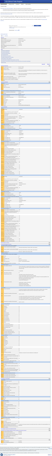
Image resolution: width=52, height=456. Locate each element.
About (22, 4)
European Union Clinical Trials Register (7, 8)
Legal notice (50, 448)
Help (51, 1)
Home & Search (4, 4)
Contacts (17, 4)
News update (28, 4)
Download (6, 35)
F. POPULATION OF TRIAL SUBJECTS (6, 58)
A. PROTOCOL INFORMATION (5, 50)
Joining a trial (11, 4)
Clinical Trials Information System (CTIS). (6, 13)
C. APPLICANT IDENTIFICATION (5, 53)
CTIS (28, 449)
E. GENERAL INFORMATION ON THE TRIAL (7, 57)
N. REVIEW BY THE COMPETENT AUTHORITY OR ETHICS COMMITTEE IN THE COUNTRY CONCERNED (15, 61)
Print (2, 35)
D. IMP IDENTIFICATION (4, 54)
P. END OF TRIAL (3, 62)
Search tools (16, 30)
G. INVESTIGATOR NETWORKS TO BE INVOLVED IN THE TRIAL (10, 59)
